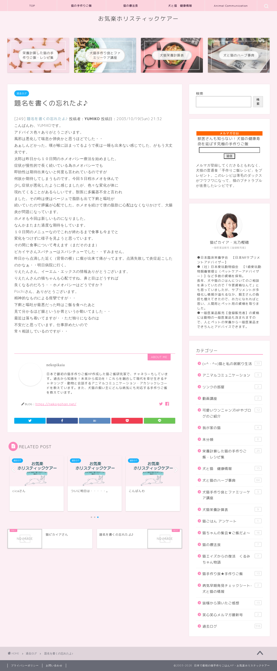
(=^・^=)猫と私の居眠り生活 (231, 363)
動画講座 (231, 398)
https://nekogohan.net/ (55, 404)
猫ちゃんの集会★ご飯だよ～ (231, 532)
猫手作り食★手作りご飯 (231, 573)
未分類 (231, 439)
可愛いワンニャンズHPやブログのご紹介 (231, 413)
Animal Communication (231, 5)
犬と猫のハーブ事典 (231, 480)
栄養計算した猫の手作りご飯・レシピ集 (231, 454)
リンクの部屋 (231, 386)
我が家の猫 (231, 427)
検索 (199, 93)
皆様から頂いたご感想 (231, 603)
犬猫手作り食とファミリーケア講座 (231, 495)
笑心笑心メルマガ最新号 (231, 614)
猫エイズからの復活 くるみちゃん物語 (231, 559)
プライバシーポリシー (25, 665)
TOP (32, 5)
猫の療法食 (130, 5)
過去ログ (22, 93)
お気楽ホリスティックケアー (138, 18)
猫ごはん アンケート (231, 521)
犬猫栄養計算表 (231, 509)
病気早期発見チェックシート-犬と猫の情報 (231, 588)
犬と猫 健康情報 (180, 5)
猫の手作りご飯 (81, 5)
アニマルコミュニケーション (231, 375)
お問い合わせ (54, 665)
